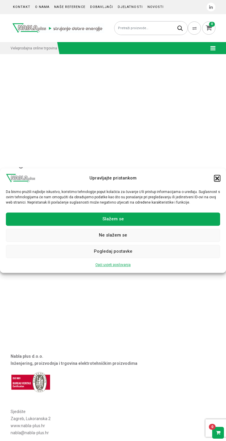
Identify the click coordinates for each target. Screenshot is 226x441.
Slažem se (113, 219)
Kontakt (21, 7)
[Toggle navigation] (211, 48)
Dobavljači (101, 7)
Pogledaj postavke (113, 251)
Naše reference (69, 7)
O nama (42, 7)
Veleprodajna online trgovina (34, 48)
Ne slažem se (113, 235)
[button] (217, 178)
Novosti (155, 7)
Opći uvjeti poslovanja (113, 265)
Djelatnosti (130, 7)
